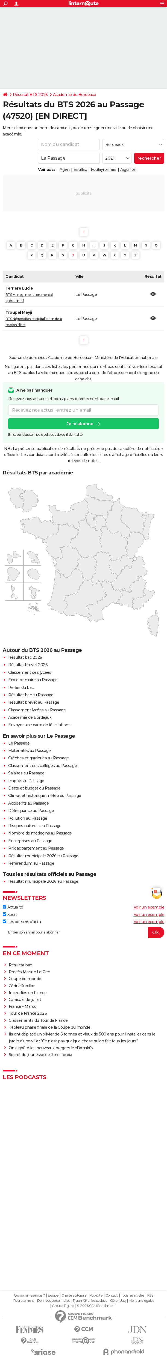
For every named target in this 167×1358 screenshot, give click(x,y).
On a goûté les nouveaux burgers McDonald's (51, 1047)
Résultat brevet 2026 (28, 664)
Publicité (95, 1295)
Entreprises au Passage (30, 840)
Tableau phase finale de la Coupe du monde (49, 1027)
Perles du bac (21, 687)
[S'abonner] (83, 932)
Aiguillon (128, 169)
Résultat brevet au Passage (33, 702)
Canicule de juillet (25, 999)
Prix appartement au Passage (36, 848)
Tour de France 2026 (28, 1013)
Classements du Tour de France (38, 1020)
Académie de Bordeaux (74, 94)
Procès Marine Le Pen (29, 971)
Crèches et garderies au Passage (38, 758)
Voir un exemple (149, 907)
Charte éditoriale (73, 1295)
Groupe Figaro (63, 1306)
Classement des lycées (29, 672)
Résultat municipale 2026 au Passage (43, 855)
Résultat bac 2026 (25, 657)
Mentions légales (141, 1301)
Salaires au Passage (26, 773)
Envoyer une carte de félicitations (39, 724)
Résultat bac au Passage (31, 694)
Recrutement (23, 1301)
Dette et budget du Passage (34, 788)
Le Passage (19, 743)
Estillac (80, 169)
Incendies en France (28, 992)
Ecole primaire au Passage (33, 679)
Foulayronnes (103, 169)
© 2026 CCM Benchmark (96, 1306)
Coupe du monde (25, 978)
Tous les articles (132, 1295)
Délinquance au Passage (31, 810)
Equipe (53, 1295)
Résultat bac (20, 965)
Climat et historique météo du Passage (44, 795)
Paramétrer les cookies (90, 1301)
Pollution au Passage (27, 818)
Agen (64, 169)
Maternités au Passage (29, 750)
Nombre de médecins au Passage (40, 833)
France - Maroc (22, 1006)
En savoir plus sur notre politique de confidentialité (45, 434)
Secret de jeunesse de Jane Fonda (40, 1054)
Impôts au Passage (26, 780)
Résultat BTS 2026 (30, 94)
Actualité (13, 907)
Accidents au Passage (28, 803)
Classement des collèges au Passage (42, 765)
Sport (10, 914)
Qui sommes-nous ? (29, 1295)
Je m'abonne (80, 423)
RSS (150, 1295)
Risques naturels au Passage (34, 825)
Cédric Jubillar (22, 985)
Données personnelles (53, 1301)
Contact (112, 1295)
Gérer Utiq (118, 1301)
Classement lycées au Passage (37, 710)
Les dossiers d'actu (22, 921)
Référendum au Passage (31, 863)
